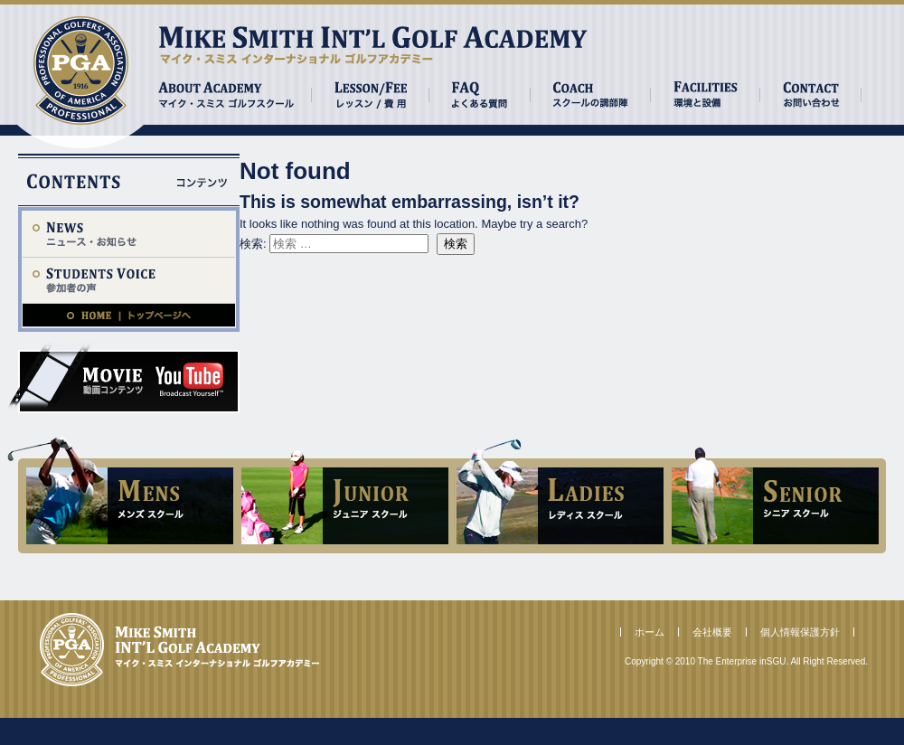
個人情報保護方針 (800, 632)
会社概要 (712, 632)
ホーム (649, 632)
